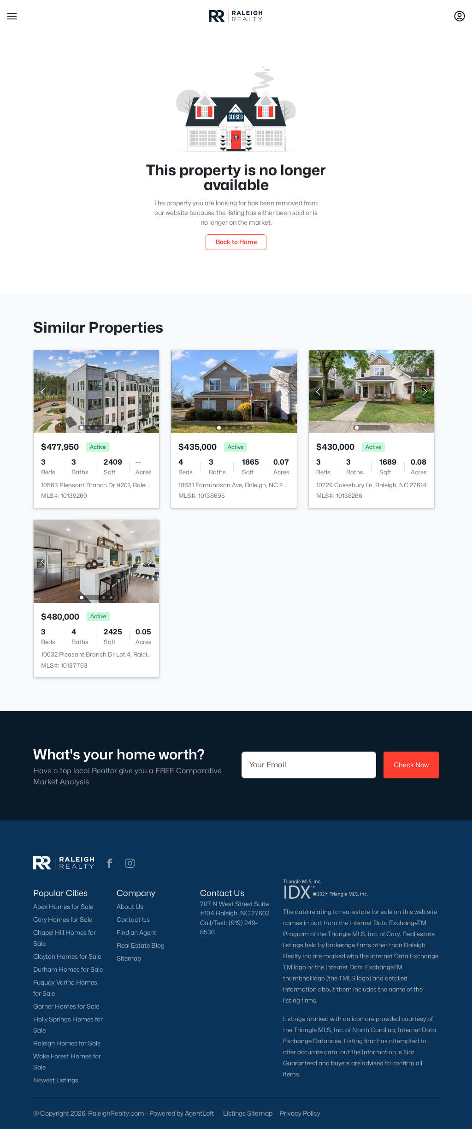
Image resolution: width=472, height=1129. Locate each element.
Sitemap (129, 958)
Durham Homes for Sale (68, 969)
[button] (12, 16)
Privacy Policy (300, 1113)
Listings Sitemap (247, 1113)
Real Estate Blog (141, 945)
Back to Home (236, 241)
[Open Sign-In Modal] (459, 16)
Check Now (411, 765)
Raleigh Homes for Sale (66, 1043)
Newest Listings (55, 1080)
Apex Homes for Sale (63, 906)
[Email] (309, 765)
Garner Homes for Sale (66, 1006)
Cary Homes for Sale (62, 919)
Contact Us (133, 919)
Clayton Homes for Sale (67, 956)
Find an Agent (136, 932)
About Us (130, 906)
